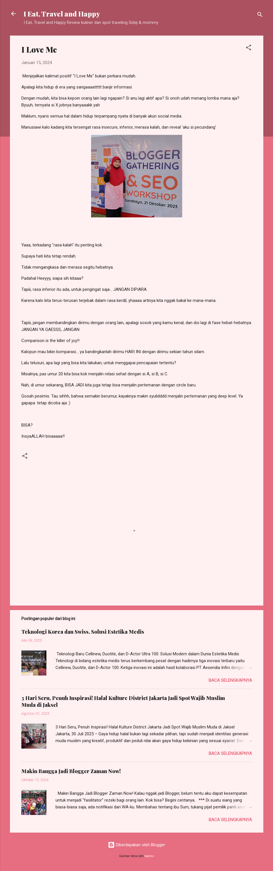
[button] (248, 48)
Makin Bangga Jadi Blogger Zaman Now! (71, 771)
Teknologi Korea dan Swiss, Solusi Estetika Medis (82, 631)
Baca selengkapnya (230, 680)
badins (149, 856)
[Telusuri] (259, 15)
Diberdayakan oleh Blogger (136, 844)
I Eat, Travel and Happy (62, 13)
